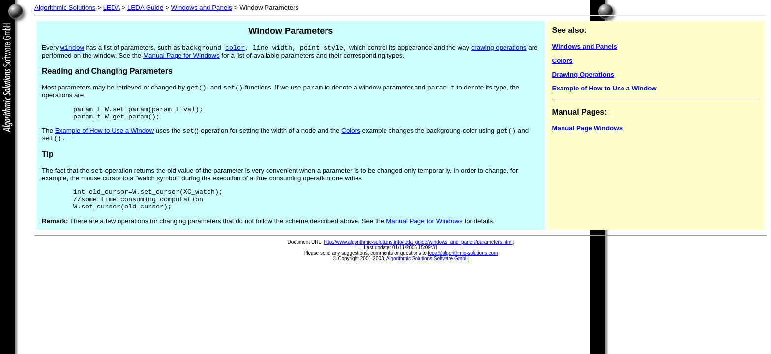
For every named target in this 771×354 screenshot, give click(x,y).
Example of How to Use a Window (104, 136)
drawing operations (499, 48)
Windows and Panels (201, 7)
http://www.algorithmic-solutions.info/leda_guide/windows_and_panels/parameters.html (418, 255)
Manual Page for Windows (181, 56)
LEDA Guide (145, 7)
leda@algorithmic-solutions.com (463, 265)
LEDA (111, 7)
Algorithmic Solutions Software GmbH (427, 271)
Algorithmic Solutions (64, 7)
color (235, 48)
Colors (350, 136)
